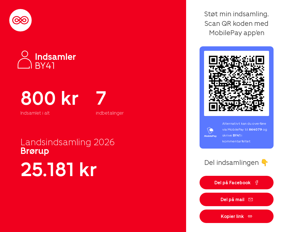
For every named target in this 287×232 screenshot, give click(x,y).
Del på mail (237, 199)
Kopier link (236, 216)
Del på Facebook (236, 182)
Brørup (34, 150)
